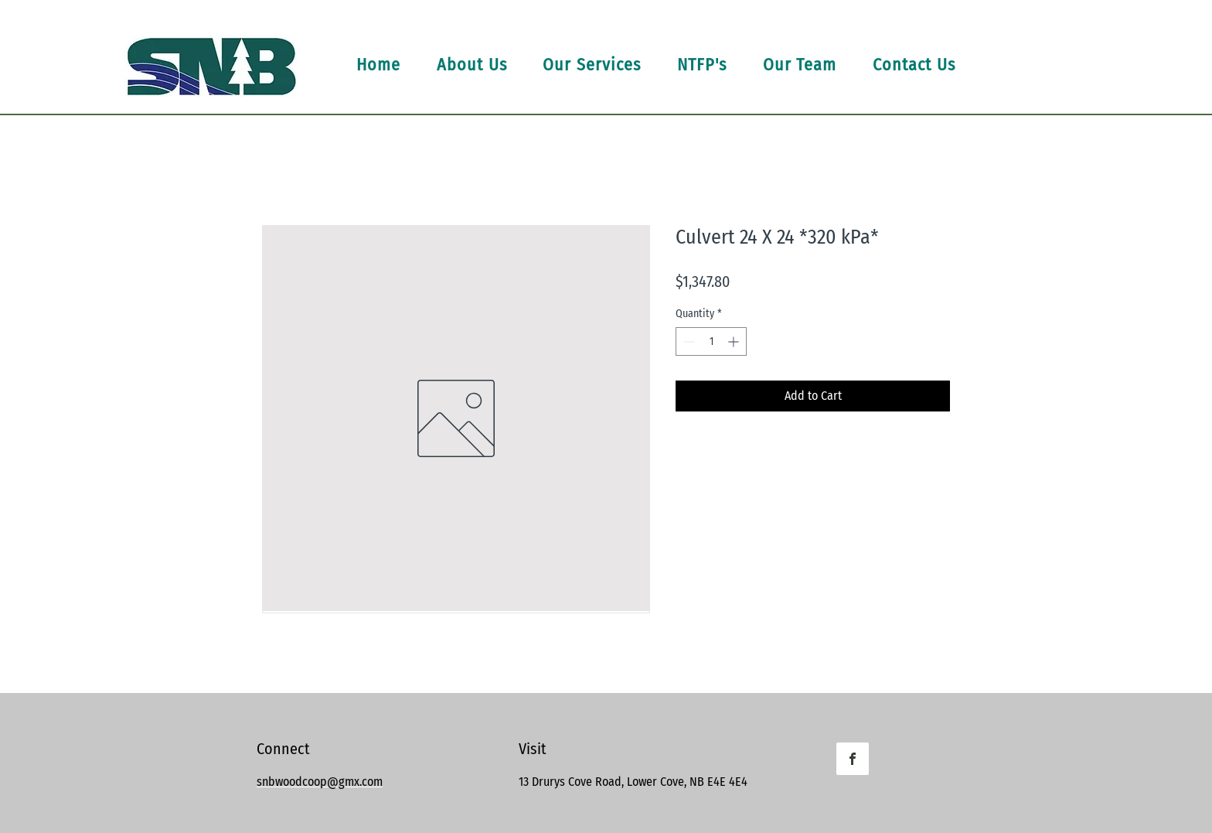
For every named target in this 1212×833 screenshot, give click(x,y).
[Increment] (734, 341)
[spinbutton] (711, 341)
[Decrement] (687, 341)
